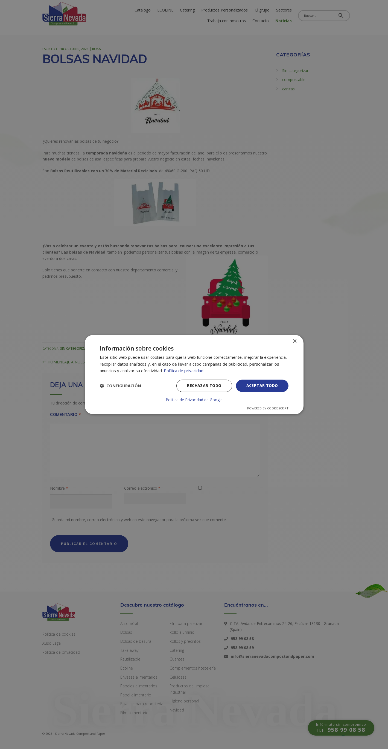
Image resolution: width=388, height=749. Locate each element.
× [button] (295, 341)
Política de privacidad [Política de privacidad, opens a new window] (183, 371)
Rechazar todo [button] (204, 385)
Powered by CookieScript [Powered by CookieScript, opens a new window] (267, 408)
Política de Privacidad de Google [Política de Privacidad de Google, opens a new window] (194, 399)
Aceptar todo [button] (262, 385)
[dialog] (194, 374)
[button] (120, 385)
